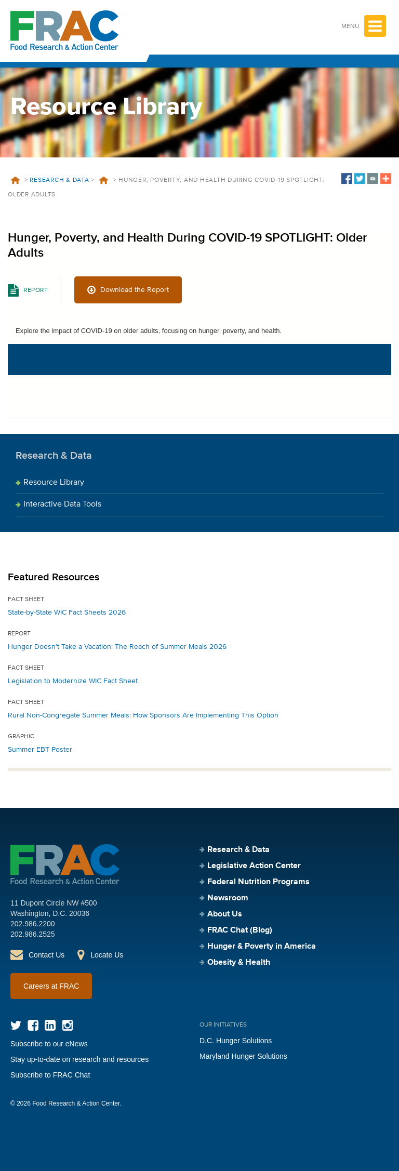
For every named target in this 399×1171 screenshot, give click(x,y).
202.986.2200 (32, 924)
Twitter (15, 1025)
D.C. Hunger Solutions (236, 1040)
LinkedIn (50, 1025)
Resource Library (53, 482)
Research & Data (59, 180)
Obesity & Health (238, 963)
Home (15, 180)
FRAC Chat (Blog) (239, 930)
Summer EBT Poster (40, 749)
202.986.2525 (32, 934)
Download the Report (134, 290)
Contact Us (46, 955)
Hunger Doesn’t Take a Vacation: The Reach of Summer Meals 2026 (117, 646)
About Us (224, 914)
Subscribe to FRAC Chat (50, 1075)
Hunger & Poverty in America (261, 946)
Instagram (67, 1025)
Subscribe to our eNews (49, 1044)
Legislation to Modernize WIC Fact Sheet (73, 681)
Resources (104, 180)
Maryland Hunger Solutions (243, 1056)
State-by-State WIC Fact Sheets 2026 (67, 612)
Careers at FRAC (51, 986)
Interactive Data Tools (62, 504)
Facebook (33, 1025)
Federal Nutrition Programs (258, 882)
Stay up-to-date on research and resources (79, 1059)
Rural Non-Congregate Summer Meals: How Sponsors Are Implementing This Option (143, 715)
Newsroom (227, 898)
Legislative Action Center (254, 866)
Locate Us (106, 955)
